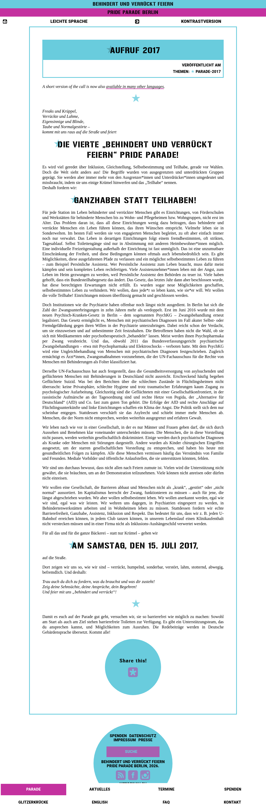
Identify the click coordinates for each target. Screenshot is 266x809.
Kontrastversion (178, 21)
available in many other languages (135, 86)
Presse (145, 740)
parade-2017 (206, 72)
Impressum (125, 740)
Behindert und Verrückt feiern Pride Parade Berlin (133, 764)
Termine (166, 788)
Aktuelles (100, 788)
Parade (34, 788)
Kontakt (233, 801)
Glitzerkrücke (33, 801)
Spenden (233, 788)
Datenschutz (142, 736)
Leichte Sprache (45, 21)
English (100, 801)
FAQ (167, 801)
